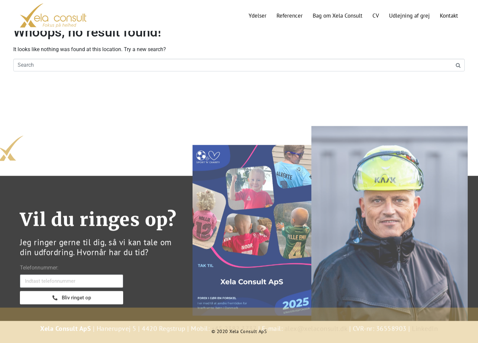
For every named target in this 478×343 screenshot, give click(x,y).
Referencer (290, 15)
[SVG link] (53, 15)
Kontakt (449, 15)
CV (375, 15)
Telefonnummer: (39, 287)
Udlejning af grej (409, 15)
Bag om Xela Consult (337, 15)
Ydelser (258, 15)
